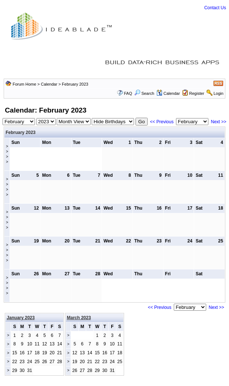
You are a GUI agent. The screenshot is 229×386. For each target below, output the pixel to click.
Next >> (218, 121)
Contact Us (215, 7)
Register (196, 93)
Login (218, 93)
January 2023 (21, 317)
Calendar (49, 84)
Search (144, 93)
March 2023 (79, 317)
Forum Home (24, 84)
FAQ (128, 93)
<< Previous (161, 121)
